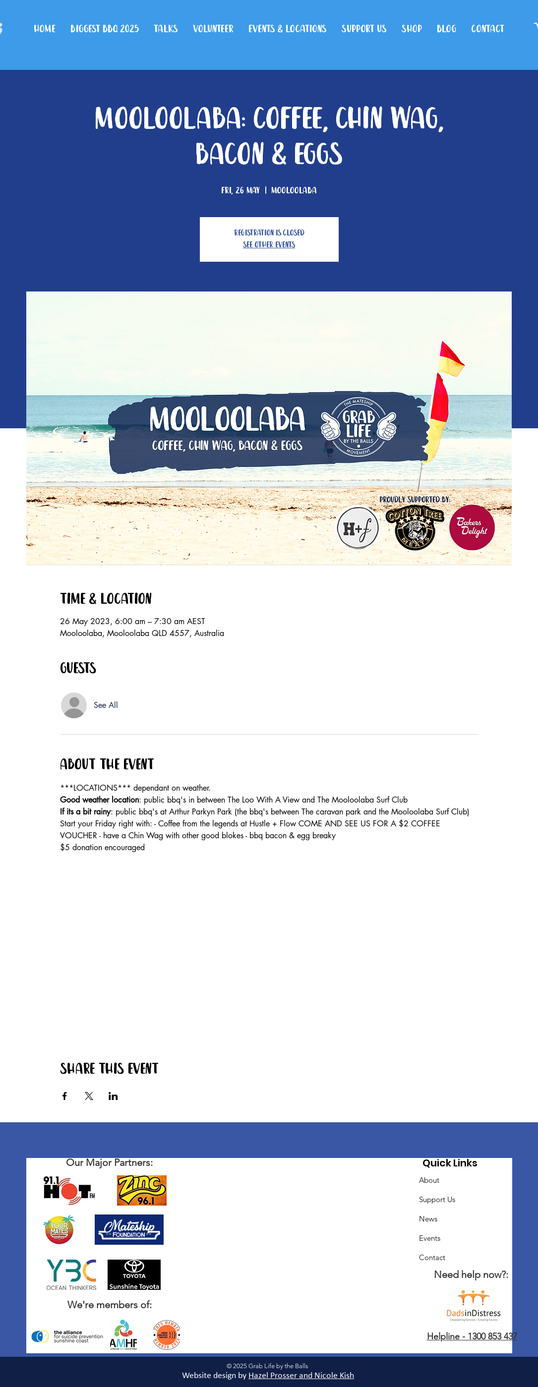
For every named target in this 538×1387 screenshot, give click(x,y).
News (428, 1218)
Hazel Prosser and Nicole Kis (299, 1376)
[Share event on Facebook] (64, 1096)
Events (429, 1238)
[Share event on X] (89, 1096)
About (429, 1180)
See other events (269, 245)
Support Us (437, 1199)
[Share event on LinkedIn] (113, 1096)
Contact (432, 1257)
